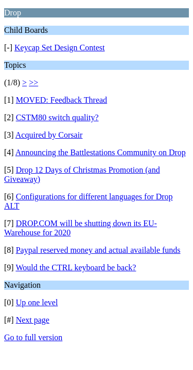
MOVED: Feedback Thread (61, 100)
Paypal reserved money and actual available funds (98, 250)
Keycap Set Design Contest (59, 47)
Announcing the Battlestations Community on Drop (100, 152)
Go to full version (33, 337)
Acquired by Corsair (49, 135)
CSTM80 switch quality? (57, 117)
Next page (32, 320)
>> (33, 82)
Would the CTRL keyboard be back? (75, 267)
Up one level (37, 302)
